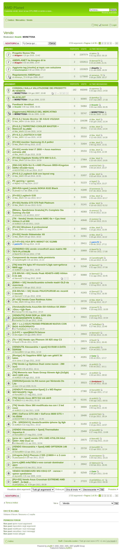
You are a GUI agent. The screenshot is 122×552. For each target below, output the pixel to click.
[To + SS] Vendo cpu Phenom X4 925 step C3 (37, 339)
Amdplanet (96, 381)
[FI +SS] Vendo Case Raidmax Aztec (32, 299)
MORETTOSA (29, 37)
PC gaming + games (23, 181)
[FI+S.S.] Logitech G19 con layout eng (33, 173)
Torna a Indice (12, 503)
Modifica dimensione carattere (114, 19)
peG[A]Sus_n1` (21, 484)
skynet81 (18, 476)
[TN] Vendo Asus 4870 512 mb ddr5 (31, 398)
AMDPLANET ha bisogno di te (29, 60)
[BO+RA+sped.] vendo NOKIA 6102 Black (35, 188)
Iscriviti (105, 25)
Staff (60, 541)
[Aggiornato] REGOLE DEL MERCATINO (34, 111)
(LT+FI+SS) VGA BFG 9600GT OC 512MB (34, 241)
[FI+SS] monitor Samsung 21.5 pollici (33, 142)
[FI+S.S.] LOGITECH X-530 (26, 134)
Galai (93, 356)
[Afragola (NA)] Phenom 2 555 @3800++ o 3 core (39, 455)
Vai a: (55, 503)
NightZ (17, 183)
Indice (11, 20)
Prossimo (112, 489)
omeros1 (18, 215)
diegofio (95, 68)
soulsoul (94, 219)
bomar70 (20, 312)
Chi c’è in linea (11, 511)
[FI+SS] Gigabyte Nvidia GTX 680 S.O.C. (34, 158)
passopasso (19, 458)
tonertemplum (20, 70)
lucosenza (95, 189)
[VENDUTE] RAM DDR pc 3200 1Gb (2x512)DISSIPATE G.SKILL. (31, 316)
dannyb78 (95, 61)
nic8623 (17, 224)
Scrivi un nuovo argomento (12, 43)
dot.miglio (18, 335)
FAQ (96, 25)
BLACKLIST (19, 97)
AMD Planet (14, 8)
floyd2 (17, 342)
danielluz (95, 98)
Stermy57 (95, 265)
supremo (95, 89)
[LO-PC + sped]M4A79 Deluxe (28, 332)
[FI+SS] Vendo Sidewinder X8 (28, 234)
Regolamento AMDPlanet (26, 74)
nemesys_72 (19, 77)
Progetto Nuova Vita (23, 53)
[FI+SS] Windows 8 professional (30, 227)
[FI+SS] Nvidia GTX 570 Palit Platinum (33, 202)
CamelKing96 (20, 260)
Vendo (29, 20)
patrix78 (18, 244)
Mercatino (20, 20)
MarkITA (18, 254)
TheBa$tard (21, 329)
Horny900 (18, 352)
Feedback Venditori (23, 104)
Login (114, 25)
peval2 (17, 191)
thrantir (18, 37)
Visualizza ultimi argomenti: (30, 489)
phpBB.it (68, 548)
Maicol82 (20, 443)
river (16, 386)
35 (117, 43)
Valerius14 (19, 467)
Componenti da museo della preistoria (33, 257)
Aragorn (18, 55)
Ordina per (68, 489)
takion (94, 53)
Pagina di (90, 43)
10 (64, 93)
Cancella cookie (71, 541)
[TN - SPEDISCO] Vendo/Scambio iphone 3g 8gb (39, 422)
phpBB (50, 546)
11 (67, 93)
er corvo (18, 360)
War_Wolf (18, 121)
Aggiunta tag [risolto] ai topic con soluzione (36, 67)
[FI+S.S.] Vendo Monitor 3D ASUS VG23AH (35, 119)
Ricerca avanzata (109, 13)
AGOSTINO (19, 170)
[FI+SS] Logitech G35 (24, 195)
